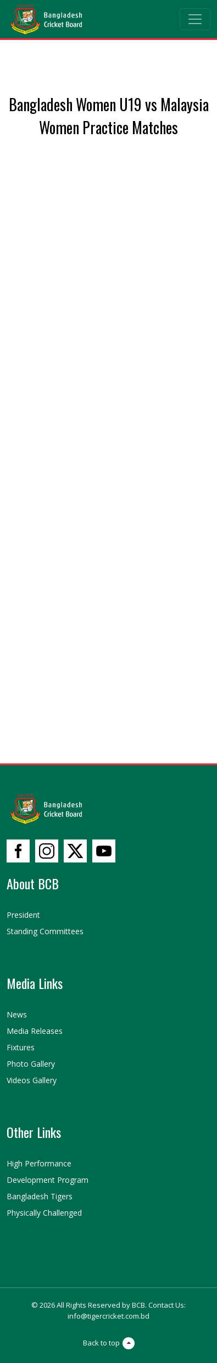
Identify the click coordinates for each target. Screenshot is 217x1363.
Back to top (109, 1343)
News (17, 1014)
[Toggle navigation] (195, 19)
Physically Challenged (44, 1212)
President (23, 915)
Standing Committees (45, 931)
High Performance (39, 1163)
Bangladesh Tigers (40, 1196)
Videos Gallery (32, 1080)
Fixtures (21, 1047)
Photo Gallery (31, 1064)
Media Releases (35, 1031)
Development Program (47, 1180)
